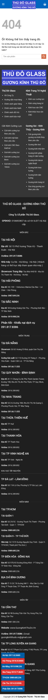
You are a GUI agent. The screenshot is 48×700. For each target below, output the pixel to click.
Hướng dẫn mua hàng (13, 100)
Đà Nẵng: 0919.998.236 (12, 666)
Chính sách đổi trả (11, 112)
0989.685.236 (13, 530)
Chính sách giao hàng (13, 104)
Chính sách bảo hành (12, 108)
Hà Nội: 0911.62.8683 (11, 655)
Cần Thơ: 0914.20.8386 (11, 683)
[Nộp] (43, 56)
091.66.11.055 (14, 367)
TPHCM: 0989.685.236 (11, 678)
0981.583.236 (13, 622)
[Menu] (3, 4)
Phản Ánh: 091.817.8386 (12, 689)
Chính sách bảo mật (12, 116)
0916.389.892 (13, 390)
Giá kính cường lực (12, 152)
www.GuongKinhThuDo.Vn (23, 628)
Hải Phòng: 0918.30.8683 (12, 661)
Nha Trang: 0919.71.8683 (12, 672)
